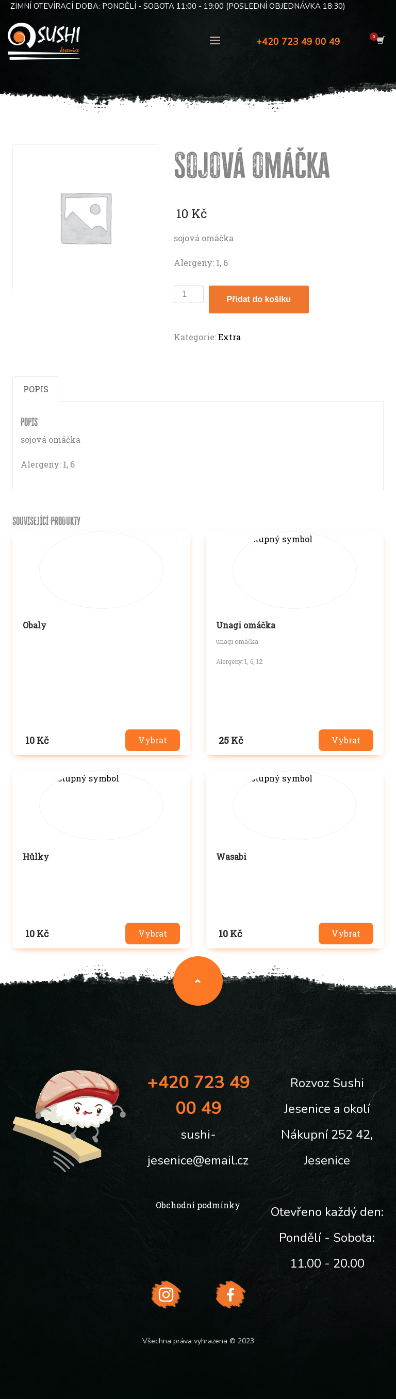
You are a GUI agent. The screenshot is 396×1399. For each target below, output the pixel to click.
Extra (229, 336)
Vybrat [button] (152, 740)
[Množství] (189, 294)
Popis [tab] (35, 389)
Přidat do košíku (259, 299)
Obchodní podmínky (198, 1205)
